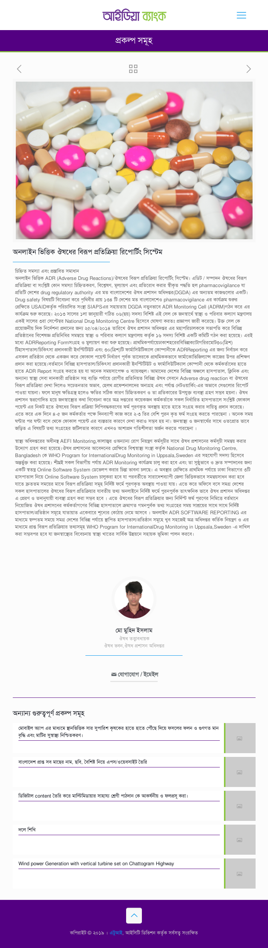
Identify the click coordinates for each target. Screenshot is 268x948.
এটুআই (116, 933)
